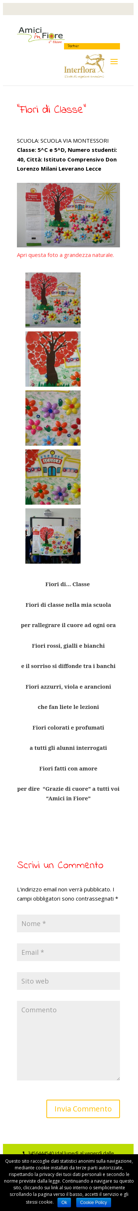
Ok (64, 1202)
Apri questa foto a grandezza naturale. (65, 254)
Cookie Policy (93, 1202)
